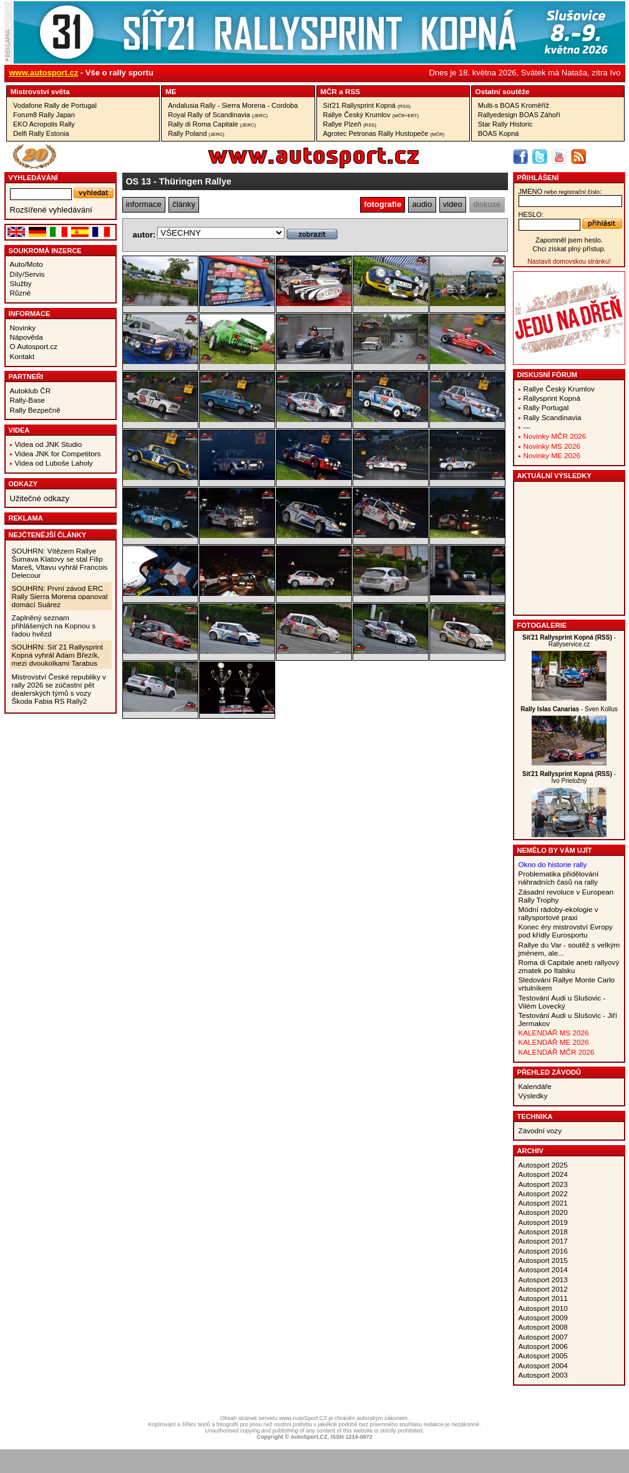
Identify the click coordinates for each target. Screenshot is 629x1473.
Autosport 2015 (543, 1260)
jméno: (560, 191)
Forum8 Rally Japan (44, 114)
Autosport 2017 (543, 1241)
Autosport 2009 (543, 1317)
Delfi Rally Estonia (41, 133)
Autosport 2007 (543, 1337)
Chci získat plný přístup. (568, 248)
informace (144, 204)
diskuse (486, 204)
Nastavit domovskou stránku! (568, 261)
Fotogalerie (542, 625)
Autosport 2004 (543, 1365)
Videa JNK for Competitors (58, 453)
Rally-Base (28, 400)
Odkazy (23, 483)
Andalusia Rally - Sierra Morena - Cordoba (233, 105)
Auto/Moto (26, 264)
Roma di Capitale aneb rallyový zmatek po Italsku (569, 966)
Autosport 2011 (543, 1298)
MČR (328, 91)
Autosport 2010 (543, 1308)
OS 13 (139, 181)
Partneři (26, 376)
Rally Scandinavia (553, 417)
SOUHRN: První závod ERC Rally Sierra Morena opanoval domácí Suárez (60, 596)
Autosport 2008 (543, 1327)
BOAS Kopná (498, 133)
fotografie (382, 204)
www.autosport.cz (44, 72)
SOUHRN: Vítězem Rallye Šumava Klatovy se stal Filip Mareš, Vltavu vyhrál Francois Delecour (60, 563)
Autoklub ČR (30, 390)
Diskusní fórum (547, 374)
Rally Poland (196, 133)
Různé (20, 293)
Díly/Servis (27, 274)
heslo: (531, 214)
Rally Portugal (546, 407)
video (452, 204)
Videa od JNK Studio (48, 444)
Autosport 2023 (543, 1184)
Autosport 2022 (543, 1193)
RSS (352, 91)
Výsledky (533, 1096)
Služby (21, 283)
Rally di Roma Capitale (212, 124)
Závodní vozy (540, 1130)
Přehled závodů (549, 1072)
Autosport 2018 (543, 1231)
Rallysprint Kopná (552, 398)
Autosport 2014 (543, 1269)
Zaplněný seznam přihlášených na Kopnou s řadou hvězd (54, 625)
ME (171, 91)
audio (422, 204)
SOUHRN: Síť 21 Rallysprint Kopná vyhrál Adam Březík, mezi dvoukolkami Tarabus (58, 655)
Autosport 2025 (543, 1165)
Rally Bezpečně (35, 410)
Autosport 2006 (543, 1346)
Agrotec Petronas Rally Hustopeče (384, 133)
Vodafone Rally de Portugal (55, 105)
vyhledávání (33, 177)
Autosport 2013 (543, 1279)
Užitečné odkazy (39, 498)
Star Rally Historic (505, 124)
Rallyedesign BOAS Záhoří (519, 114)
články (183, 204)
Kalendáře (535, 1086)
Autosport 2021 (543, 1203)
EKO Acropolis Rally (44, 124)
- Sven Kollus (569, 709)
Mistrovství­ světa (40, 91)
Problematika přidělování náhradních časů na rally (559, 878)
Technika (535, 1116)
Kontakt (22, 356)
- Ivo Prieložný (569, 777)
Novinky (23, 328)
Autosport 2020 (543, 1212)
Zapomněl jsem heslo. (569, 240)
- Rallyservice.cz (569, 641)
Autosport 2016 (543, 1251)
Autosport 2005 (543, 1355)
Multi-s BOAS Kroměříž (513, 105)
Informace (30, 313)
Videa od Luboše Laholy (54, 463)
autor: (144, 234)
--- (527, 427)
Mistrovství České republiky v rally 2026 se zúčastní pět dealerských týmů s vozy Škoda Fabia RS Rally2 (59, 689)
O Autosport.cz (34, 346)
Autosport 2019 (543, 1222)
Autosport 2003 (543, 1375)
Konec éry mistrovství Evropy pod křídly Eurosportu (566, 931)
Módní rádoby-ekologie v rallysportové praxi (558, 913)
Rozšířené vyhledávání (51, 209)
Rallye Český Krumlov (371, 114)
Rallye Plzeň (350, 124)
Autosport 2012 (543, 1289)
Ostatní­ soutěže (502, 91)
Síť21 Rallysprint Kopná (367, 105)
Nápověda (26, 337)
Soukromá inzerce (45, 250)
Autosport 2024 (543, 1174)
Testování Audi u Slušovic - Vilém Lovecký (562, 1002)
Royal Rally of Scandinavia (218, 114)
